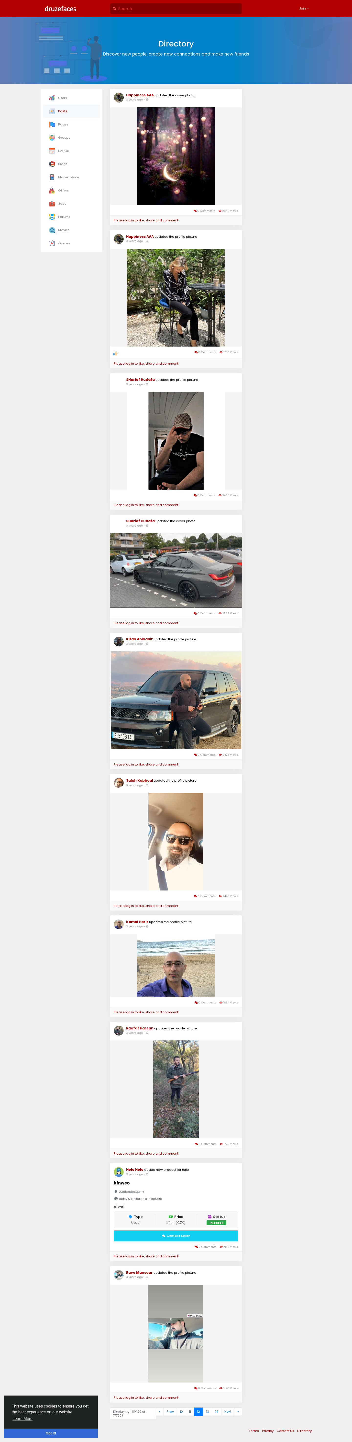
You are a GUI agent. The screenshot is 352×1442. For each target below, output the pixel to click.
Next (227, 1411)
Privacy (268, 1431)
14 (216, 1411)
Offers (59, 190)
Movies (59, 230)
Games (59, 243)
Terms (254, 1431)
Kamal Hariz (137, 921)
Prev (170, 1411)
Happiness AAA (140, 95)
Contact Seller (176, 1236)
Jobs (57, 204)
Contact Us (286, 1431)
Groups (59, 138)
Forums (59, 217)
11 (190, 1411)
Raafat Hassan (140, 1028)
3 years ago (134, 99)
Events (59, 151)
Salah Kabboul (139, 780)
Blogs (58, 164)
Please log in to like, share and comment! (146, 220)
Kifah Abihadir (139, 639)
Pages (58, 124)
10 (181, 1411)
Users (58, 98)
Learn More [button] (22, 1419)
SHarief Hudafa (140, 379)
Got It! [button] (51, 1433)
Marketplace (64, 177)
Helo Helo (134, 1169)
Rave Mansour (139, 1272)
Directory (304, 1431)
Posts (58, 111)
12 (198, 1411)
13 (207, 1411)
